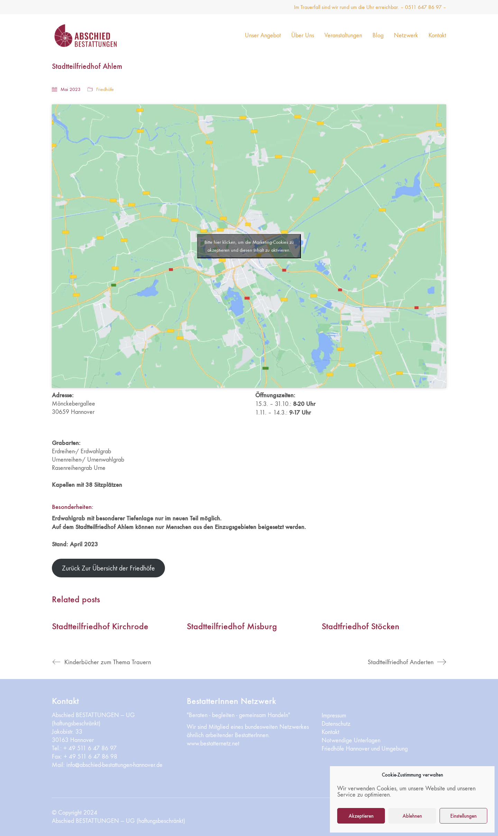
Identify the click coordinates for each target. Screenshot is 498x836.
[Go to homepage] (95, 35)
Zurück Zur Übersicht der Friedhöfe (108, 568)
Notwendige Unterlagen (351, 740)
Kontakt (330, 732)
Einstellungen (463, 816)
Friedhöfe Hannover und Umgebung (365, 748)
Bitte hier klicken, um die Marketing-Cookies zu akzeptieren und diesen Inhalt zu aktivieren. (249, 246)
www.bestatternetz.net (213, 743)
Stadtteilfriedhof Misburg (232, 627)
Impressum (334, 715)
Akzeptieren (361, 816)
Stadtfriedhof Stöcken (360, 627)
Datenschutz (336, 723)
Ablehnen (412, 816)
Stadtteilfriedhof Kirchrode (100, 627)
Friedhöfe (105, 89)
